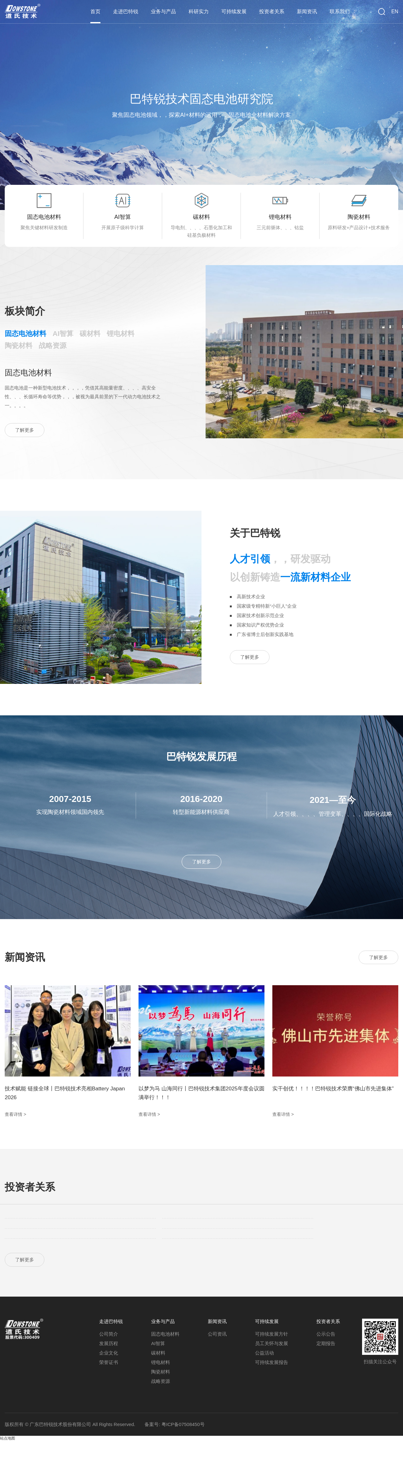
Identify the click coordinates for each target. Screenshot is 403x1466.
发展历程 (108, 1368)
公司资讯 (217, 1358)
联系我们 (340, 11)
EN (395, 11)
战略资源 (160, 1406)
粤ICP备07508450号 (183, 1449)
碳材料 (158, 1377)
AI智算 (158, 1368)
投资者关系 (275, 11)
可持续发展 (239, 11)
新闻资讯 (309, 11)
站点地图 (7, 1463)
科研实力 (205, 11)
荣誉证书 (108, 1387)
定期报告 (325, 1368)
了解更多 (26, 443)
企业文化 (108, 1377)
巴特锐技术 (24, 11)
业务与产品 (171, 11)
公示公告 (325, 1358)
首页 (106, 11)
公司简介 (108, 1358)
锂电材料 (160, 1387)
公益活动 (264, 1377)
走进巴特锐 (135, 11)
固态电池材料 (165, 1358)
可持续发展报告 (271, 1387)
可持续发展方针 (271, 1358)
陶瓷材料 (160, 1396)
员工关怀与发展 (271, 1368)
